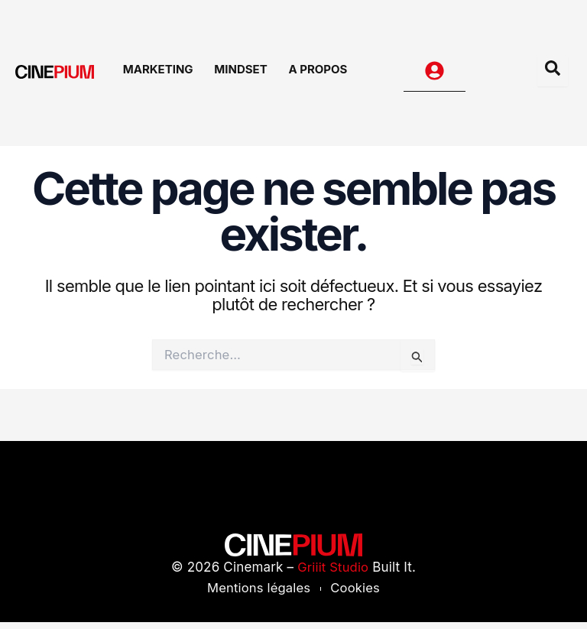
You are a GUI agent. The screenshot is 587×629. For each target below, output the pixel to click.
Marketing (166, 74)
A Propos (315, 74)
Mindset (243, 74)
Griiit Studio (333, 574)
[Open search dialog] (552, 75)
